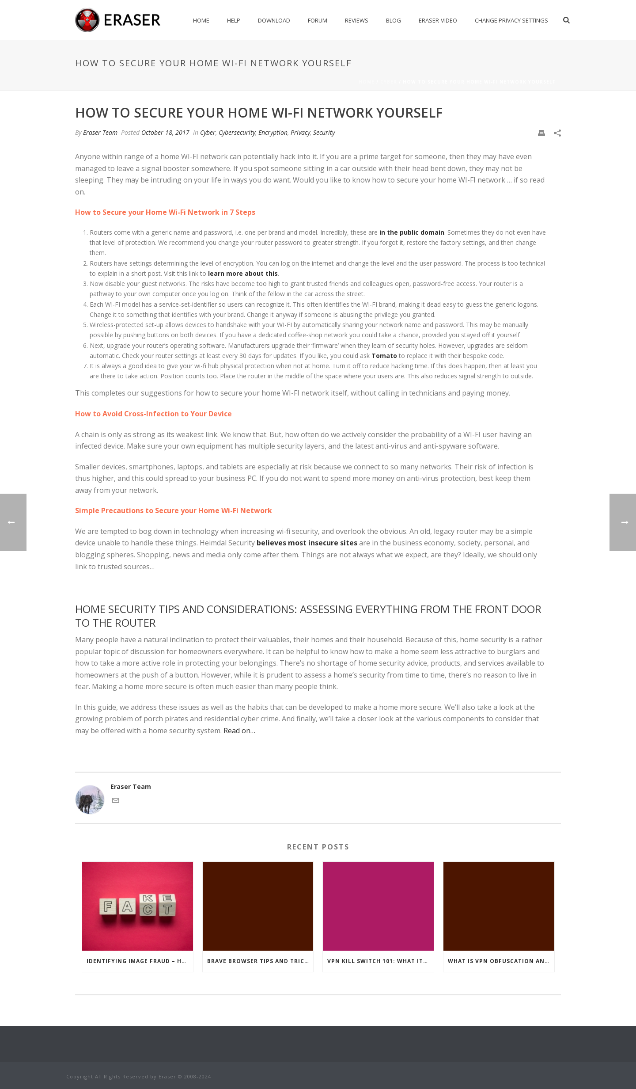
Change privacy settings (511, 20)
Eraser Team (100, 132)
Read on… (239, 730)
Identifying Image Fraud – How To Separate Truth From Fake (140, 961)
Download (274, 20)
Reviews (356, 20)
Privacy (300, 132)
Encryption (273, 132)
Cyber (388, 82)
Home (201, 20)
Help (233, 20)
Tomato (384, 355)
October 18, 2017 (165, 132)
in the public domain (411, 232)
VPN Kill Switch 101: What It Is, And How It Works (380, 961)
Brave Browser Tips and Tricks (259, 961)
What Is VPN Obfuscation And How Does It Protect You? (501, 961)
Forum (317, 20)
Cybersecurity (237, 132)
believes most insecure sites (307, 543)
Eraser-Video (438, 20)
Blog (393, 20)
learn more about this (243, 273)
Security (324, 132)
